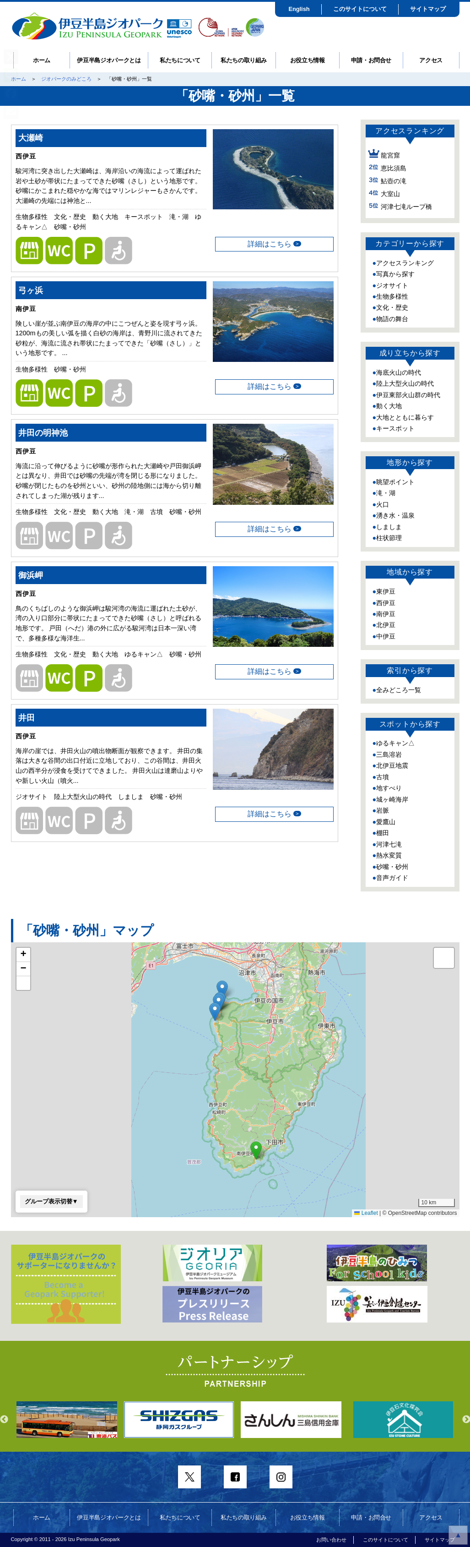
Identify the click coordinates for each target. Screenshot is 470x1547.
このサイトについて (360, 8)
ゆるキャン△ (395, 743)
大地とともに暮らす (405, 417)
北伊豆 (385, 625)
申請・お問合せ (371, 60)
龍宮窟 (390, 155)
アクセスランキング (405, 263)
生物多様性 (392, 296)
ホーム (41, 60)
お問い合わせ (331, 1539)
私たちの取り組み (244, 60)
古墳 (382, 777)
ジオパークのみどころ (66, 79)
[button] (215, 1011)
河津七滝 (389, 844)
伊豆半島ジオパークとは (108, 60)
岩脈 (382, 810)
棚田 (382, 832)
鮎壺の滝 (393, 181)
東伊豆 (385, 591)
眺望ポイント (395, 482)
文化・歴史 (392, 307)
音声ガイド (392, 877)
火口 (382, 504)
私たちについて (180, 60)
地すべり (389, 788)
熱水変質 (389, 855)
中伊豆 (385, 636)
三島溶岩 (389, 754)
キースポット (395, 428)
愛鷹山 (385, 821)
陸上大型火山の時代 (405, 383)
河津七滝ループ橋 (406, 206)
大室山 (390, 193)
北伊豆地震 (392, 765)
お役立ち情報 (307, 60)
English (298, 8)
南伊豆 (385, 614)
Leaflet (366, 1213)
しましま (389, 526)
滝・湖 (385, 493)
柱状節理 (389, 537)
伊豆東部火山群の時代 (408, 395)
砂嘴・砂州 (392, 866)
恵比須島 (393, 168)
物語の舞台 (392, 319)
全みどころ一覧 (398, 690)
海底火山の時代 (398, 372)
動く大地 (389, 406)
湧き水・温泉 (395, 515)
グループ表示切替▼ (51, 1201)
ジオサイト (392, 285)
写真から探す (395, 274)
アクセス (431, 60)
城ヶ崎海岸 (392, 799)
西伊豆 (385, 603)
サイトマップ (428, 8)
